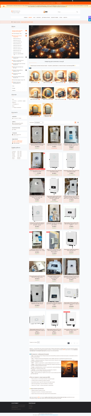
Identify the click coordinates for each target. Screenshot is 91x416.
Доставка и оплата (46, 17)
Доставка (31, 406)
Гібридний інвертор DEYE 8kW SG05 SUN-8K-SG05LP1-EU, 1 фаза (37, 250)
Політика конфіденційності (53, 414)
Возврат (30, 408)
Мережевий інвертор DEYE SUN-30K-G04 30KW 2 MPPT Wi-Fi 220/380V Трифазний (54, 197)
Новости (65, 17)
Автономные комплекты (16, 409)
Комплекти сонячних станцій (17, 74)
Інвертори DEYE (34, 82)
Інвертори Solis (46, 82)
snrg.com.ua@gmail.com (17, 140)
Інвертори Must (72, 82)
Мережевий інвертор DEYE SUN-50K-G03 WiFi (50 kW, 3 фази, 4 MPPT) (71, 223)
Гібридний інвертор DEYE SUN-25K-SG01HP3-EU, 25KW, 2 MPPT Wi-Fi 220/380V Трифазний (71, 277)
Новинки (13, 90)
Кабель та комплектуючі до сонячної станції (18, 61)
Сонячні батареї (16, 33)
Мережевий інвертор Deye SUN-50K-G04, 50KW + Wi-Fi (71, 330)
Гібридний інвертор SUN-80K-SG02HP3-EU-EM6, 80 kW (37, 303)
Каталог (30, 17)
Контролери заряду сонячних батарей (18, 77)
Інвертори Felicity (34, 116)
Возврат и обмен (54, 17)
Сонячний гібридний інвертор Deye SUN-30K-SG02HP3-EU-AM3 (37, 145)
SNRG (64, 349)
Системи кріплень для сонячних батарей (19, 64)
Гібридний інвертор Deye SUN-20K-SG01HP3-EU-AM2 (54, 171)
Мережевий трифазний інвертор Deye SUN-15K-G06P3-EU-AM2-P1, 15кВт (54, 303)
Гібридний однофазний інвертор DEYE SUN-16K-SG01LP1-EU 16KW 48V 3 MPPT (54, 223)
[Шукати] (77, 12)
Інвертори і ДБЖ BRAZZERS (47, 116)
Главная (25, 17)
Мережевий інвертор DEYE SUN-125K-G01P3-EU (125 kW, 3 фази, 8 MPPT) (71, 303)
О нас (34, 17)
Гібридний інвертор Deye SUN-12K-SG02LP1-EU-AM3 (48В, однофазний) (37, 197)
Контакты (39, 17)
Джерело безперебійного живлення (18, 71)
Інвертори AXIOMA (59, 82)
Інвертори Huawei (34, 99)
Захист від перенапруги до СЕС (18, 67)
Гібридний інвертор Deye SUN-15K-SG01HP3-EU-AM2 (71, 171)
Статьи (60, 17)
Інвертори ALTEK (72, 99)
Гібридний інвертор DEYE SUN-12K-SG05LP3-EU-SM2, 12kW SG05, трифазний (71, 145)
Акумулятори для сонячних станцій (18, 58)
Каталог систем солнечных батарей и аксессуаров (17, 31)
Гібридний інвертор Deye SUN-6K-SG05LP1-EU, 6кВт (37, 171)
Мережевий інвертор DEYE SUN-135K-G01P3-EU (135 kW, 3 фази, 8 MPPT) (37, 330)
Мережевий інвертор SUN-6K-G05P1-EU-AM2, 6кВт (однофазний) (54, 277)
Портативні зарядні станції (18, 79)
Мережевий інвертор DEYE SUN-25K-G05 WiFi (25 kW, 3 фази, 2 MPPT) (54, 330)
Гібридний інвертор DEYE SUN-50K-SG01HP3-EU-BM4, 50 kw (37, 277)
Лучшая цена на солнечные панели (18, 405)
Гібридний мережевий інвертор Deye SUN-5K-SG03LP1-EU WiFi (54, 145)
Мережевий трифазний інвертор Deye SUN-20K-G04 (71, 250)
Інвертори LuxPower (59, 99)
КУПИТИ (59, 3)
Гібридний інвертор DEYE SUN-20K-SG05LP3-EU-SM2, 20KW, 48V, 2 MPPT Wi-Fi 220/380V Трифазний (71, 197)
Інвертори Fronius (47, 99)
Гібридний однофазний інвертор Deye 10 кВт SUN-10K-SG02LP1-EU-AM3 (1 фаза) (37, 223)
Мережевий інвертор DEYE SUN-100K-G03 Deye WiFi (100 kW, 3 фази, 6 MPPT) (54, 250)
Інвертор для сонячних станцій (17, 36)
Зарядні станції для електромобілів (16, 83)
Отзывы (13, 88)
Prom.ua (51, 413)
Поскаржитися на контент (44, 414)
